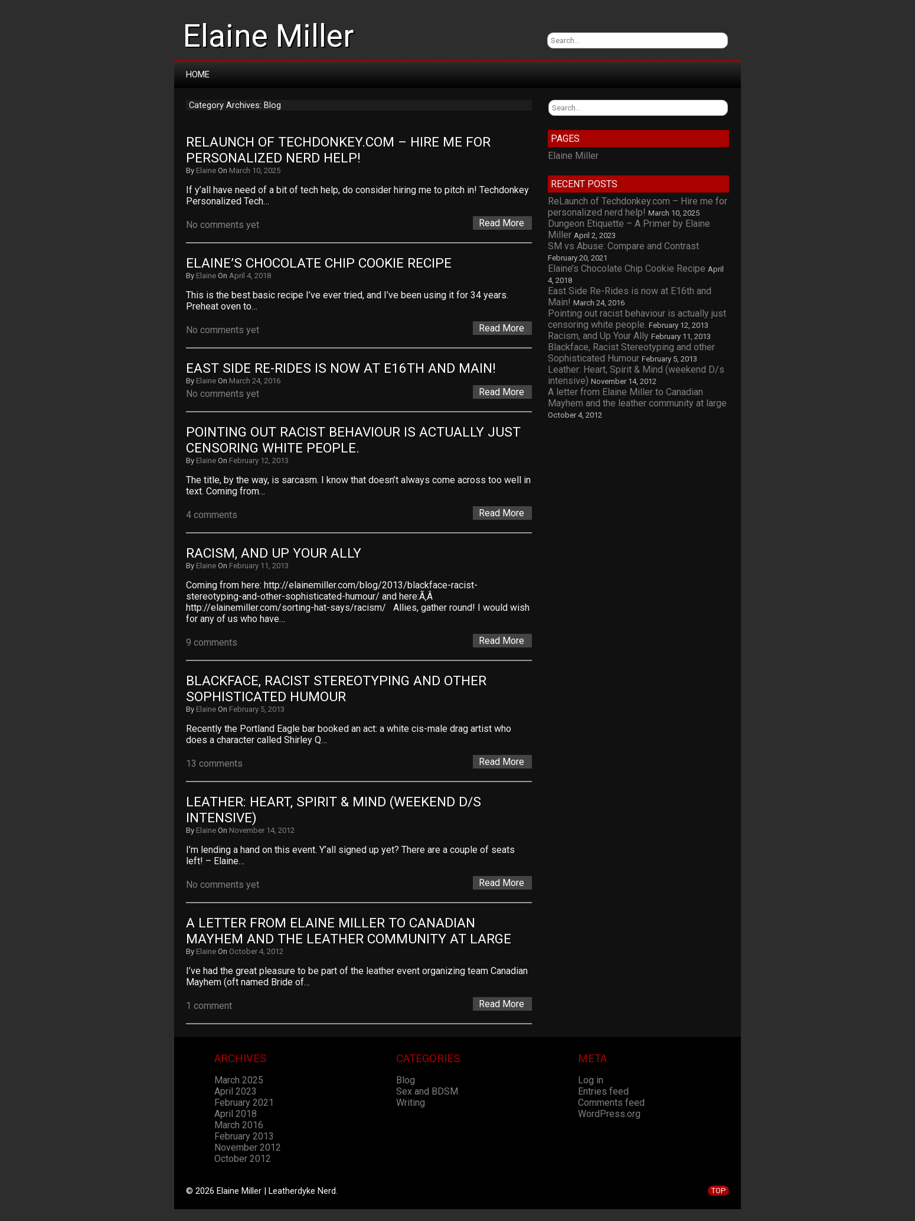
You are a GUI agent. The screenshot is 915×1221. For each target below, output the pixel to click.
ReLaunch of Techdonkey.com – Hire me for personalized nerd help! (340, 150)
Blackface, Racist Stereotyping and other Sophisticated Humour (338, 689)
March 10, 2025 (254, 170)
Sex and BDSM (427, 1091)
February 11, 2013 (259, 565)
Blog (405, 1080)
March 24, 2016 (254, 380)
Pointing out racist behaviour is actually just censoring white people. (355, 440)
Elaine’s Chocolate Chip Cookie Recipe (319, 263)
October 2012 (242, 1158)
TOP (718, 1190)
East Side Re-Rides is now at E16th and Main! (341, 368)
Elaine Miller (268, 36)
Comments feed (611, 1102)
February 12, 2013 (259, 460)
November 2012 (247, 1147)
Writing (410, 1102)
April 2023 (235, 1091)
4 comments (211, 514)
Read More (501, 223)
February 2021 (244, 1102)
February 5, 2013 (257, 709)
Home (198, 74)
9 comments (211, 642)
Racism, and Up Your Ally (273, 553)
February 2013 (244, 1136)
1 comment (209, 1005)
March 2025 (238, 1080)
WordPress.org (609, 1113)
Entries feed (603, 1091)
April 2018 (235, 1113)
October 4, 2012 (256, 951)
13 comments (214, 763)
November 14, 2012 (262, 830)
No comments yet (222, 224)
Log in (590, 1080)
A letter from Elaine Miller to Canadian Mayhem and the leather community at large (348, 931)
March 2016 (238, 1125)
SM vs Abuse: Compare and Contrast (623, 246)
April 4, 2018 (250, 275)
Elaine (206, 170)
